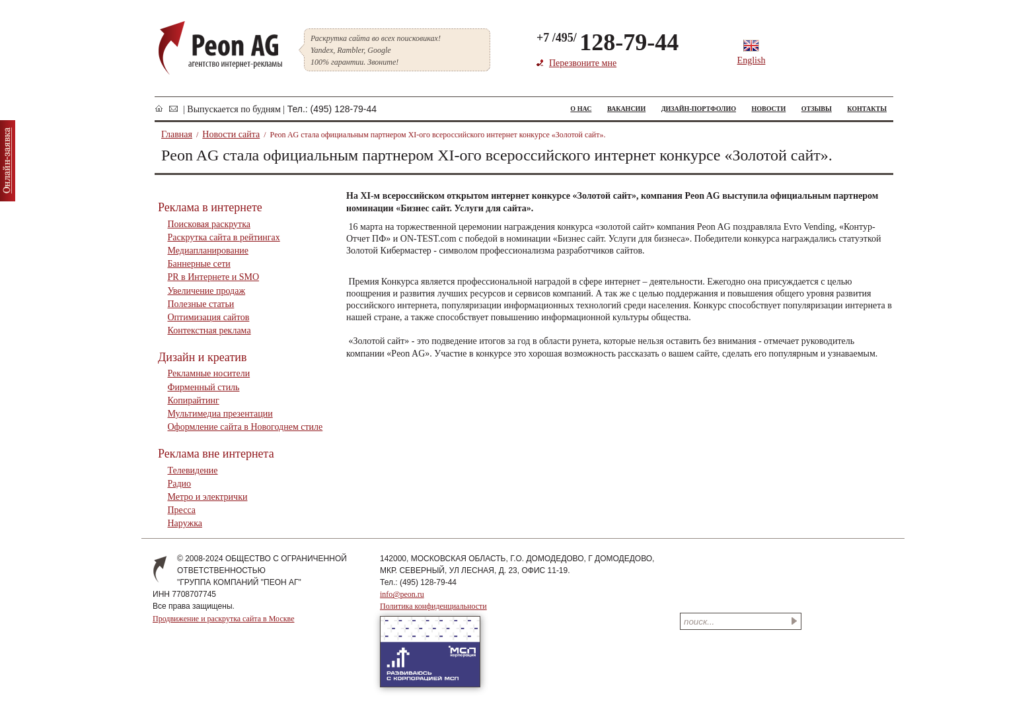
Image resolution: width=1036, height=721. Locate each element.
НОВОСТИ (768, 108)
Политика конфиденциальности (433, 606)
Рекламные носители (209, 373)
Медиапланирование (208, 251)
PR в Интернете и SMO (214, 277)
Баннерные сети (199, 264)
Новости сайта (231, 134)
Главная (176, 134)
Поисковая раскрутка (209, 224)
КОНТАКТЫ (867, 108)
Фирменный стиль (204, 387)
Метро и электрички (208, 497)
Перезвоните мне (582, 63)
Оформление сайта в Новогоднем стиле (245, 427)
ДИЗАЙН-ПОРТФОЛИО (698, 108)
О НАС (580, 108)
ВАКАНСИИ (626, 108)
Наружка (185, 523)
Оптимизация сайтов (209, 317)
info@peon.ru (402, 594)
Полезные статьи (201, 304)
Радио (180, 484)
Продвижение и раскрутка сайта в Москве (223, 618)
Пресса (182, 510)
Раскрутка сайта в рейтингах (224, 237)
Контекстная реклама (209, 330)
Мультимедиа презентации (220, 414)
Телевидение (193, 470)
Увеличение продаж (207, 291)
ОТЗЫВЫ (816, 108)
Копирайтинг (193, 400)
